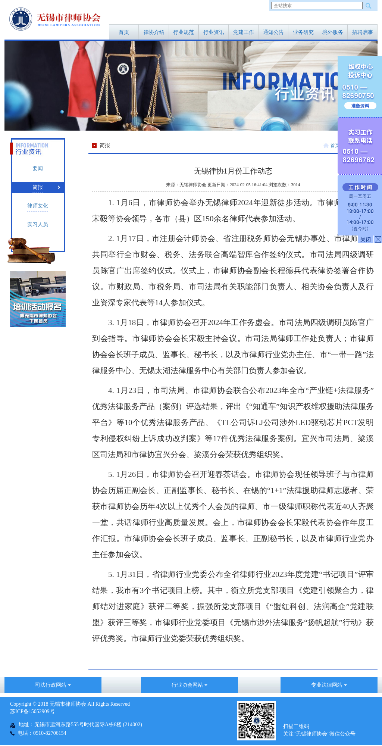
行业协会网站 (189, 685)
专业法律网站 (329, 685)
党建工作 (243, 32)
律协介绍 (154, 32)
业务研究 (303, 32)
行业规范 (183, 32)
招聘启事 (362, 32)
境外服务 (332, 32)
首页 (124, 32)
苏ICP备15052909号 (32, 711)
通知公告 (273, 32)
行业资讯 (213, 32)
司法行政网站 (53, 685)
